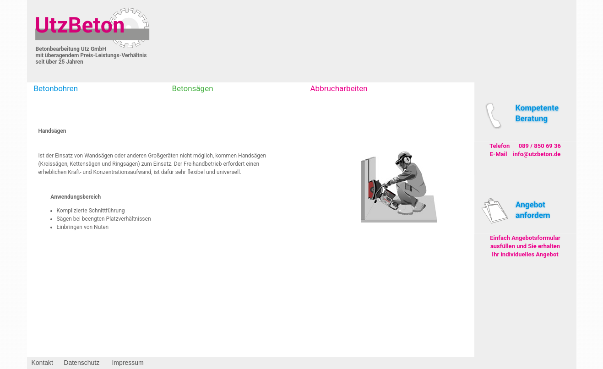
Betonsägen (192, 88)
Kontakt (42, 362)
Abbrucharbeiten (339, 88)
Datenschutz (81, 362)
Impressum (127, 362)
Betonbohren (56, 88)
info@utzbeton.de (536, 154)
